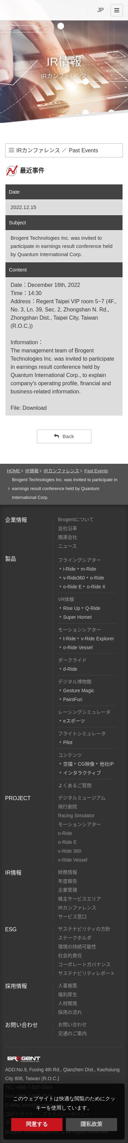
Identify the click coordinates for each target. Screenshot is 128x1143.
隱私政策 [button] (91, 1124)
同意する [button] (37, 1124)
